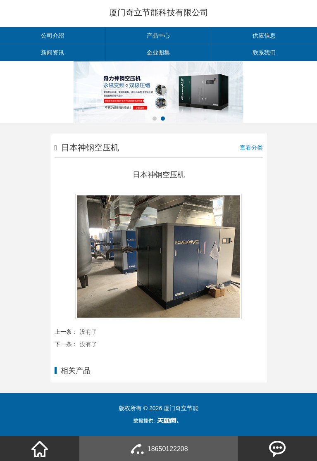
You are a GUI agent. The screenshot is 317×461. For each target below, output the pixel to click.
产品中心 (158, 35)
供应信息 (264, 35)
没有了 (88, 331)
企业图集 (158, 52)
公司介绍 (52, 35)
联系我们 (264, 52)
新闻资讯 (52, 52)
